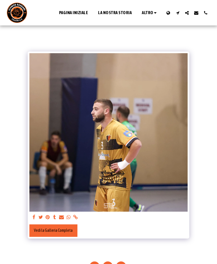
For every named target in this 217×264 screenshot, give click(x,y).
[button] (177, 12)
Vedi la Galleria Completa (53, 230)
